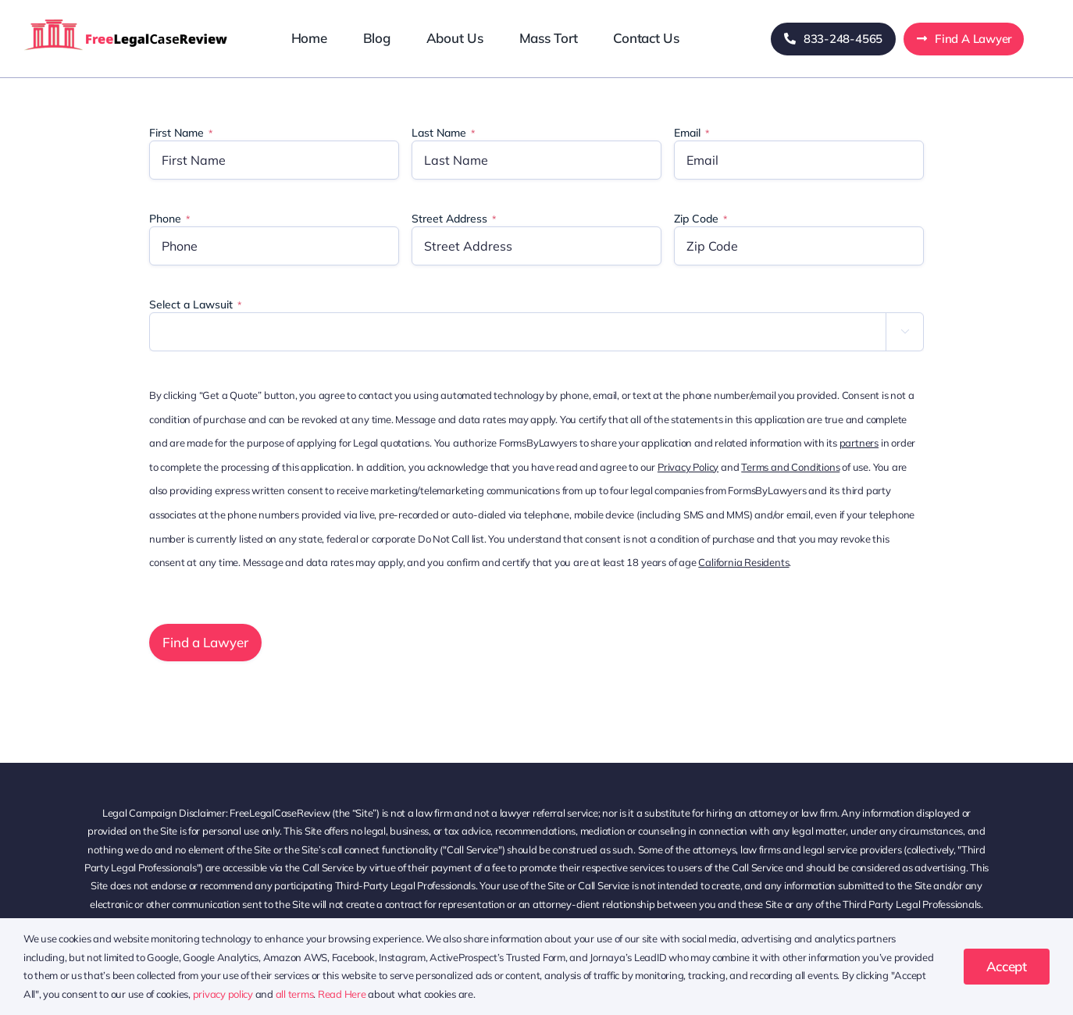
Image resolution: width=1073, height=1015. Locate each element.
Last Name (443, 133)
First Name (180, 133)
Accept (1006, 966)
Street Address (454, 219)
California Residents (743, 562)
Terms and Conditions (790, 467)
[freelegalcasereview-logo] (126, 18)
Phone (169, 219)
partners (859, 442)
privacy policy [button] (223, 994)
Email (691, 133)
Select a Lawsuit (195, 304)
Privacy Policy (688, 467)
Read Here (342, 994)
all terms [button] (295, 994)
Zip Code (700, 219)
